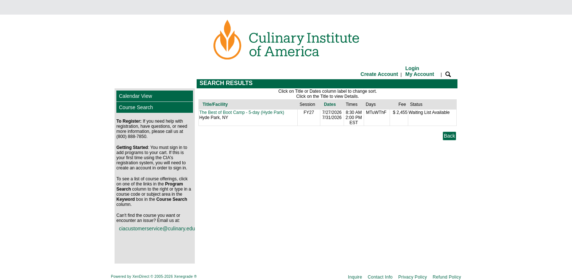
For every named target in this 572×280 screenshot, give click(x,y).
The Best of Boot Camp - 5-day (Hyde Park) (241, 112)
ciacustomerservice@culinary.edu (156, 228)
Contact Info (380, 277)
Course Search (136, 107)
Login (419, 71)
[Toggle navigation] (121, 83)
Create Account (379, 74)
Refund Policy (447, 277)
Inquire (355, 277)
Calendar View (135, 96)
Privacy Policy (412, 277)
